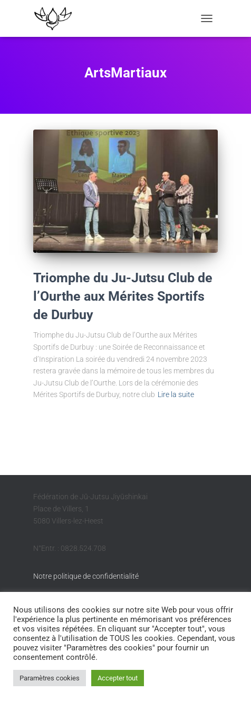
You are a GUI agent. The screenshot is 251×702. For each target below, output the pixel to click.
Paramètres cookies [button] (50, 678)
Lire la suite (176, 394)
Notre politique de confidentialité (86, 576)
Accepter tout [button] (118, 678)
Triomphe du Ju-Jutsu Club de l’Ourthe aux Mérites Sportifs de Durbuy (123, 296)
